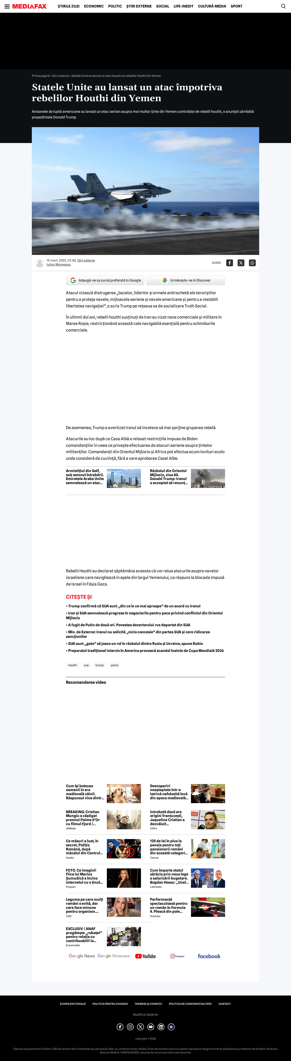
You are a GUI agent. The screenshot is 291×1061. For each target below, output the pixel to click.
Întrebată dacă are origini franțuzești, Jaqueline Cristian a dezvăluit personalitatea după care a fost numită (167, 818)
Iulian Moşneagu (59, 264)
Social (162, 6)
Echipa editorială (73, 1004)
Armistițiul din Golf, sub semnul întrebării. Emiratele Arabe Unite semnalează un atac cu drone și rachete (85, 477)
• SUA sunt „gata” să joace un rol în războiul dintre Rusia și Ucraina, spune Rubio (134, 643)
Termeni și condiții (148, 1004)
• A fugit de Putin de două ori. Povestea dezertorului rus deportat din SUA (128, 625)
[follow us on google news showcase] (114, 956)
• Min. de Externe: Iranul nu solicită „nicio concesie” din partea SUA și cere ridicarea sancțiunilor (138, 634)
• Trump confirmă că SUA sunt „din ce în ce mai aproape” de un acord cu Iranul (133, 606)
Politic (115, 6)
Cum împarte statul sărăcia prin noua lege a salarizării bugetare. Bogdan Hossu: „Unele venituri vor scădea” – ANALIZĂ (169, 876)
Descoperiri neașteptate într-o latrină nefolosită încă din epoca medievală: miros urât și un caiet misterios (169, 792)
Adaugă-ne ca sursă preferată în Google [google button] (105, 280)
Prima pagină (41, 76)
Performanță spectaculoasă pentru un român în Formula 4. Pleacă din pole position (169, 905)
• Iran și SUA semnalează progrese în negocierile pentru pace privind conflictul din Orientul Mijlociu (144, 615)
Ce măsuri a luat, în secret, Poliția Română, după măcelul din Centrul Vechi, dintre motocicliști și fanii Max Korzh (83, 847)
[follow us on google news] (82, 956)
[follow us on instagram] (177, 956)
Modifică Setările (145, 1014)
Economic (94, 6)
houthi (72, 665)
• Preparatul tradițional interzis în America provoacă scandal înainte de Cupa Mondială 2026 (145, 651)
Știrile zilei (69, 6)
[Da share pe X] (241, 262)
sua (86, 665)
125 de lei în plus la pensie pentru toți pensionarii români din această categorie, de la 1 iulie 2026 (169, 847)
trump (99, 665)
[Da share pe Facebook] (229, 262)
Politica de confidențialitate (190, 1004)
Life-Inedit (183, 6)
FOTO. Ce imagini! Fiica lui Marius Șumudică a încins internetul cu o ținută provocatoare (84, 876)
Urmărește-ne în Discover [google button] (186, 280)
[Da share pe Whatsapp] (252, 262)
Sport (236, 6)
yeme (114, 665)
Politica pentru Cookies (110, 1004)
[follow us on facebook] (209, 956)
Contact (224, 1004)
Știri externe (139, 6)
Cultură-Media (212, 6)
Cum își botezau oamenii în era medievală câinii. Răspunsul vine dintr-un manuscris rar (84, 792)
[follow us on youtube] (145, 956)
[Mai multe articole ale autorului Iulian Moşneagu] (39, 262)
